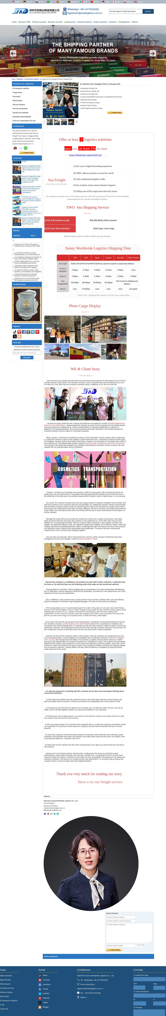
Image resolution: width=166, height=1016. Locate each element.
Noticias (112, 22)
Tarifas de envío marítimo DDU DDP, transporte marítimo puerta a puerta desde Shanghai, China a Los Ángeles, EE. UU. (31, 212)
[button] (13, 53)
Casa (14, 22)
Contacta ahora (27, 152)
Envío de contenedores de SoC (24, 121)
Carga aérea (17, 92)
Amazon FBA (24, 22)
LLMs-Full (4, 1009)
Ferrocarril (16, 96)
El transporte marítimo (32, 79)
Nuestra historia (84, 22)
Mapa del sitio (5, 980)
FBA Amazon (17, 100)
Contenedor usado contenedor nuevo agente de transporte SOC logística (26, 268)
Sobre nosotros (100, 22)
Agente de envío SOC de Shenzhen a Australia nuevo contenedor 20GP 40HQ (27, 246)
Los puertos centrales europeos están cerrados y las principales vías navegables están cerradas (28, 273)
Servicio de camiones (20, 113)
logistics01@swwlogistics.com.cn (84, 13)
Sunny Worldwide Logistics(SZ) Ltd (85, 155)
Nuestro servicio (55, 22)
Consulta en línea (7, 988)
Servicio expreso (19, 104)
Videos (134, 22)
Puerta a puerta (39, 22)
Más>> (33, 235)
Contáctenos (124, 22)
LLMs (2, 1005)
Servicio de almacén (20, 109)
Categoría (20, 79)
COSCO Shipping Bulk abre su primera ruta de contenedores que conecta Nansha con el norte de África (27, 264)
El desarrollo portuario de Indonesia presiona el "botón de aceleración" (26, 276)
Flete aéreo (4, 996)
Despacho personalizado (22, 117)
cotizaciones (70, 22)
